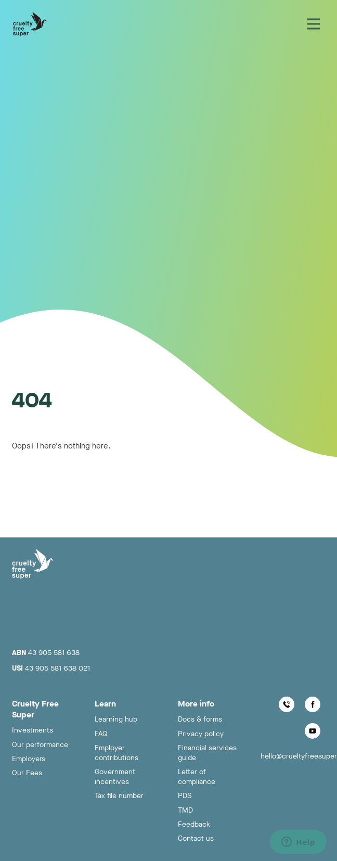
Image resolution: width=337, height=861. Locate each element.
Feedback (194, 824)
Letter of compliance (196, 777)
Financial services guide (207, 753)
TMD (185, 810)
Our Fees (27, 773)
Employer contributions (116, 753)
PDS (184, 796)
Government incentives (115, 777)
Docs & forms (200, 719)
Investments (32, 730)
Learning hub (116, 719)
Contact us (196, 838)
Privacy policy (201, 734)
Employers (28, 759)
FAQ (101, 734)
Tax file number (119, 796)
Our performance (40, 745)
